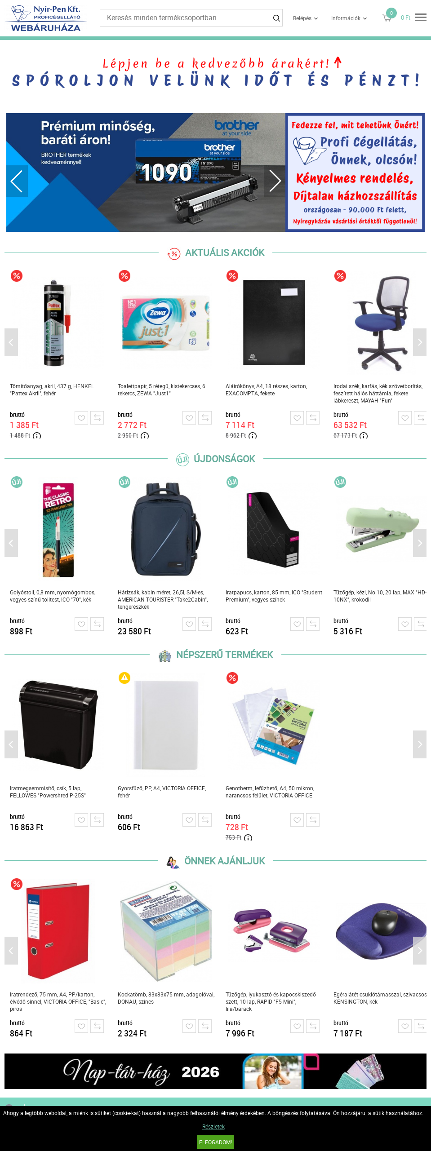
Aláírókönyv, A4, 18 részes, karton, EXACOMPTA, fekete (266, 389)
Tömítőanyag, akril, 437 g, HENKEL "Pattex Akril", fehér (52, 389)
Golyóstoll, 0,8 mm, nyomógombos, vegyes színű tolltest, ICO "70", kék (52, 596)
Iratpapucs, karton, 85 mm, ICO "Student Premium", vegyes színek (274, 596)
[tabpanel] (145, 172)
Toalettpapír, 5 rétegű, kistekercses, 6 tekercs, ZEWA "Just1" (161, 389)
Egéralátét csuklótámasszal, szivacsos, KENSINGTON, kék (380, 998)
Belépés (302, 18)
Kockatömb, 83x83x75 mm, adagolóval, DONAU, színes (166, 998)
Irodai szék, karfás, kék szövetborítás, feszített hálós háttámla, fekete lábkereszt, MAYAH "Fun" (377, 393)
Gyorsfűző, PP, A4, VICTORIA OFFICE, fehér (162, 791)
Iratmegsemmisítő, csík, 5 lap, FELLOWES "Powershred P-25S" (48, 791)
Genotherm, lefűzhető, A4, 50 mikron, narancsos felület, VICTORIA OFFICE (270, 791)
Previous (17, 181)
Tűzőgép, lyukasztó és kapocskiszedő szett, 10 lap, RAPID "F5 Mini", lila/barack (271, 1001)
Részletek (213, 1126)
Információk (345, 18)
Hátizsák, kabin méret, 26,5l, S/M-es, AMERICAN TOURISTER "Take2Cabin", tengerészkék (163, 599)
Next (274, 181)
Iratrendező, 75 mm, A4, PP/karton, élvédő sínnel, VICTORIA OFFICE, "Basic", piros (58, 1001)
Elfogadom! (215, 1142)
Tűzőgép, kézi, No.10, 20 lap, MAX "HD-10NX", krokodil (380, 596)
